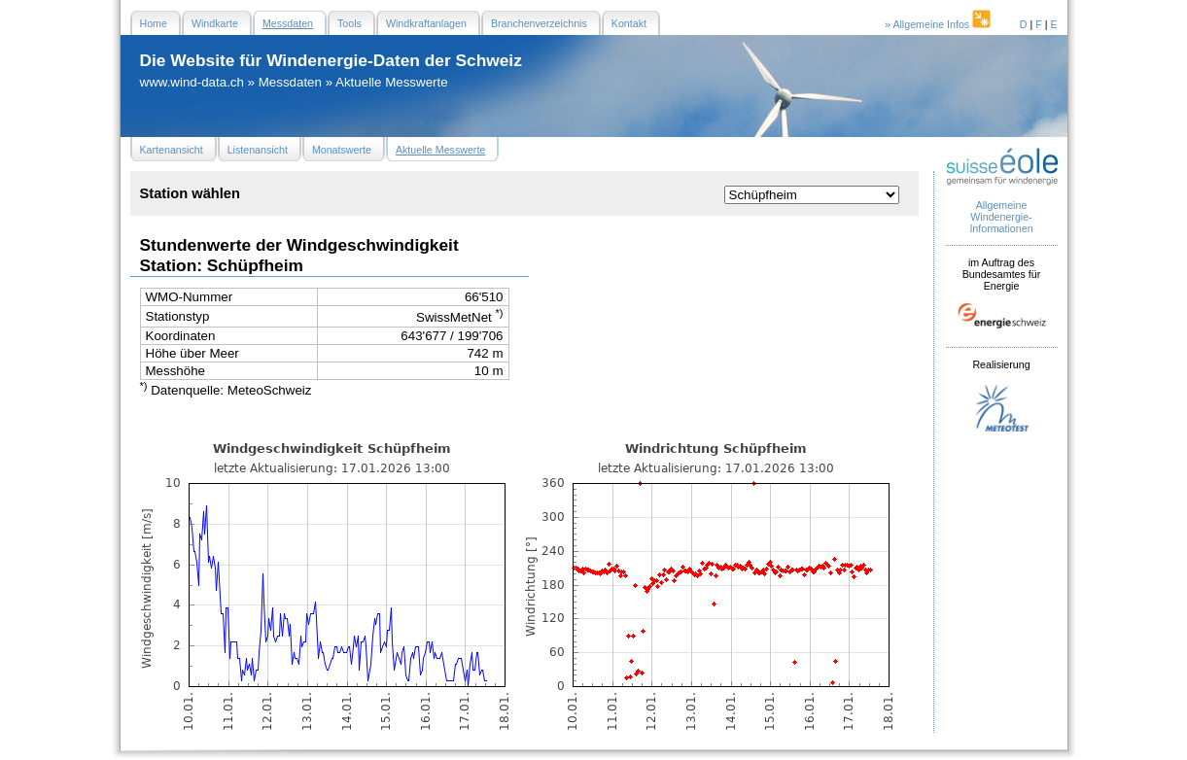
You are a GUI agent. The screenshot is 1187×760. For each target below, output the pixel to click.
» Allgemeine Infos (939, 24)
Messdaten (290, 82)
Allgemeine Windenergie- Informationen (1000, 216)
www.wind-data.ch (192, 82)
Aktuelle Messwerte (391, 82)
